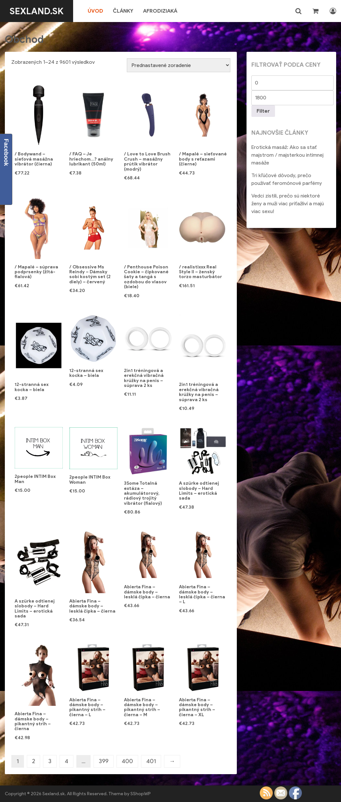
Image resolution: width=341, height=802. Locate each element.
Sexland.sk (37, 11)
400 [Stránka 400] (127, 761)
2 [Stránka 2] (33, 761)
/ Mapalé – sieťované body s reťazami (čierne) (203, 159)
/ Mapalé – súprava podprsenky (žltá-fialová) (36, 272)
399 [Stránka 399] (103, 761)
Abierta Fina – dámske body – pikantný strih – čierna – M (142, 707)
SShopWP (140, 793)
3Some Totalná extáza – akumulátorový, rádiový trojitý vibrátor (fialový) (143, 493)
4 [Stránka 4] (66, 761)
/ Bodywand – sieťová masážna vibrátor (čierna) (34, 159)
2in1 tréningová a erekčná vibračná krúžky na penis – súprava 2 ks (144, 378)
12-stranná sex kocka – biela (32, 387)
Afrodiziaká (160, 11)
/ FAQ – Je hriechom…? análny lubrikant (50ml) (91, 159)
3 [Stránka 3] (49, 761)
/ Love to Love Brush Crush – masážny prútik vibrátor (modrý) (147, 161)
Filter (263, 111)
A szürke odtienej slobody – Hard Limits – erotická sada (199, 490)
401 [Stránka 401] (151, 761)
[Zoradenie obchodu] (178, 65)
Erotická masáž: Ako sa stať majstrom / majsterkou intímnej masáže (287, 155)
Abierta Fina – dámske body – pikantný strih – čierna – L (87, 707)
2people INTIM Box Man (35, 479)
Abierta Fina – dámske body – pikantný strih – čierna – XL (197, 707)
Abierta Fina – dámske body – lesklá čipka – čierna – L (202, 594)
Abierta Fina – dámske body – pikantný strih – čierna (33, 721)
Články (123, 11)
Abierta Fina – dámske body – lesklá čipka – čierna (92, 606)
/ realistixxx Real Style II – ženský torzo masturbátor (200, 272)
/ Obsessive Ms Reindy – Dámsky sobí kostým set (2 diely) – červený (90, 274)
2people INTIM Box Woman (89, 479)
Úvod (96, 11)
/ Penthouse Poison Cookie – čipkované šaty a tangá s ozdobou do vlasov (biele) (146, 277)
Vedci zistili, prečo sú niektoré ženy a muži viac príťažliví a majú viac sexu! (287, 203)
